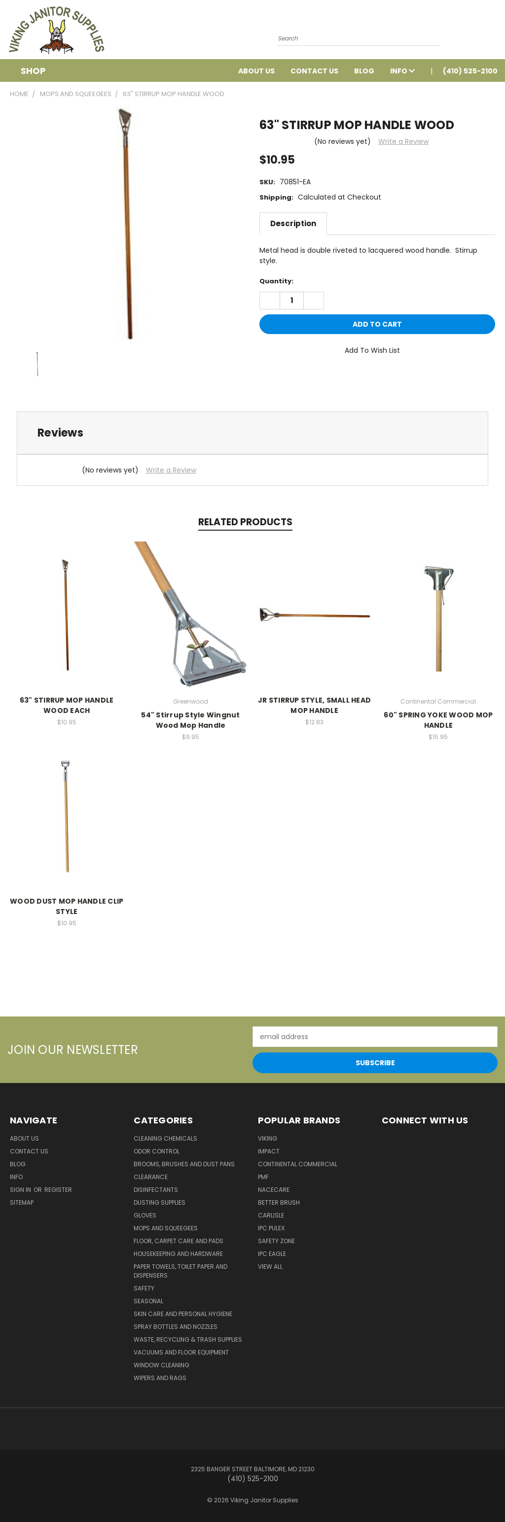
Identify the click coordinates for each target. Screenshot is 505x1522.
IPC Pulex (271, 1228)
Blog (364, 71)
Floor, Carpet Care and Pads (178, 1241)
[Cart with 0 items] (495, 32)
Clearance (151, 1177)
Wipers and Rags (160, 1378)
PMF (263, 1177)
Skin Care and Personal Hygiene (183, 1314)
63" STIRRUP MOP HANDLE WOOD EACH (67, 705)
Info (402, 71)
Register (58, 1189)
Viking (267, 1138)
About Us (256, 71)
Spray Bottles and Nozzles (175, 1326)
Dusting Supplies (159, 1202)
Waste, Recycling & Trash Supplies (188, 1339)
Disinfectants (156, 1189)
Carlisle (271, 1215)
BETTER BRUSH (279, 1202)
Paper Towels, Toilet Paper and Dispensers (180, 1271)
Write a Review (403, 141)
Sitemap (22, 1202)
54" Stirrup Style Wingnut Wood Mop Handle (190, 720)
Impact (269, 1151)
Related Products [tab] (245, 522)
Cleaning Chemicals (165, 1138)
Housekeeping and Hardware (178, 1254)
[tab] (252, 432)
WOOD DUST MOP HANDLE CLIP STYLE (66, 906)
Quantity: (276, 281)
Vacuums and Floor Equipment (181, 1352)
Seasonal (148, 1301)
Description (293, 223)
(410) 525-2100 (470, 71)
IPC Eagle (272, 1254)
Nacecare (273, 1189)
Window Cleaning (161, 1365)
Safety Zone (276, 1241)
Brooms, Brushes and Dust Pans (184, 1164)
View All (270, 1266)
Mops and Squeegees (166, 1228)
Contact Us (314, 71)
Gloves (145, 1215)
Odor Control (157, 1151)
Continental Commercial (297, 1164)
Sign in (21, 1189)
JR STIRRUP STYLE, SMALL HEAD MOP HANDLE (314, 705)
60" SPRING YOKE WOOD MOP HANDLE (438, 720)
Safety (144, 1288)
